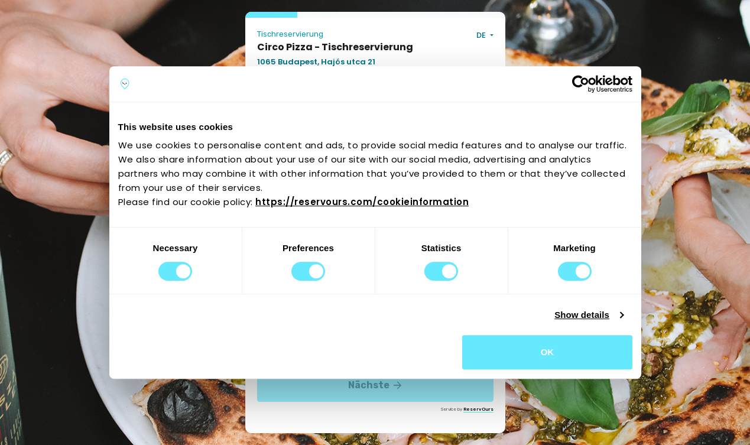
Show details (581, 315)
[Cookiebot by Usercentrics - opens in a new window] (580, 84)
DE (482, 35)
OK (547, 352)
